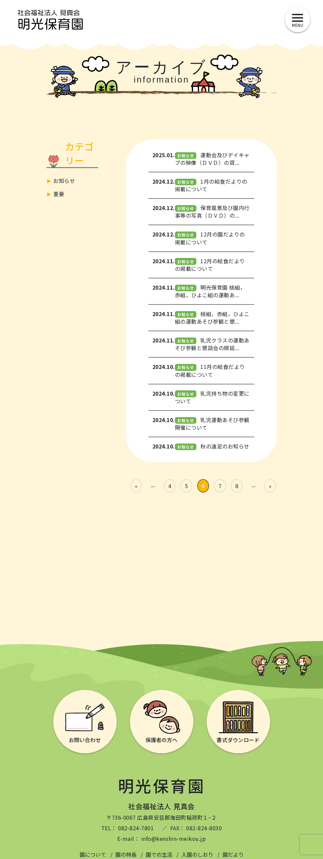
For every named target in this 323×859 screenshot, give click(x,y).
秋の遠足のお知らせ (225, 446)
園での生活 (159, 854)
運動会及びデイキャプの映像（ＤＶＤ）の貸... (212, 158)
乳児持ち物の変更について (212, 397)
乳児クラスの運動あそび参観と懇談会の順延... (212, 344)
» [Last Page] (270, 486)
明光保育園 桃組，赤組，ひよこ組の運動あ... (210, 291)
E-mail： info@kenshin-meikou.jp (161, 838)
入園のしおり (197, 854)
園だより (233, 854)
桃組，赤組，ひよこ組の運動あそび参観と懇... (212, 317)
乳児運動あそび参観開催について (212, 423)
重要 (58, 194)
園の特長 (126, 854)
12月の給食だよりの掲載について (210, 264)
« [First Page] (136, 486)
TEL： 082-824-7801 (127, 828)
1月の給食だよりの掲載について (211, 185)
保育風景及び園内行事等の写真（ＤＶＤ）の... (212, 211)
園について (93, 854)
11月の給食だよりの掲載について (210, 370)
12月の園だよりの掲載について (210, 238)
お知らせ (64, 181)
